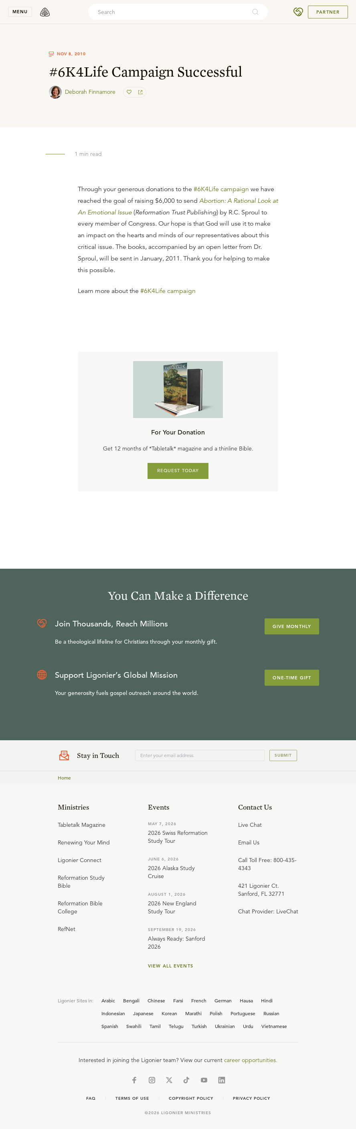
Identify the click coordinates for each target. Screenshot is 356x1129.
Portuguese (243, 1013)
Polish (216, 1013)
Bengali (131, 1000)
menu (20, 11)
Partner (328, 12)
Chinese (156, 1000)
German (223, 1000)
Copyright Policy (191, 1098)
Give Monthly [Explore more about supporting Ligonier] (292, 626)
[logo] (45, 12)
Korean (169, 1013)
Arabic (108, 1000)
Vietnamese (274, 1026)
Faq (91, 1098)
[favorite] (130, 92)
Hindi (267, 1000)
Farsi (178, 1000)
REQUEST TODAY (178, 470)
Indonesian (113, 1013)
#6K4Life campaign (221, 189)
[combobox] (167, 12)
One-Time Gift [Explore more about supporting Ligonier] (292, 678)
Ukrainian (225, 1026)
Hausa (246, 1000)
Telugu (176, 1026)
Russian (271, 1013)
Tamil (155, 1026)
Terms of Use (132, 1098)
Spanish (109, 1026)
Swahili (134, 1026)
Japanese (143, 1013)
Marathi (193, 1013)
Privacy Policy (251, 1098)
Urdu (248, 1026)
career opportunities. (250, 1060)
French (198, 1000)
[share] (139, 92)
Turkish (199, 1026)
